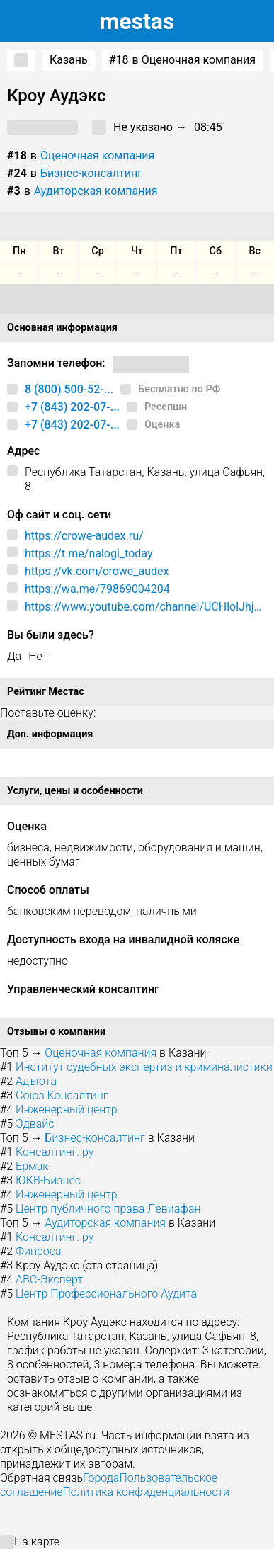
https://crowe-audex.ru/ (84, 536)
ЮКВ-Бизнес (48, 1180)
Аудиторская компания (96, 191)
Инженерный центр (67, 1109)
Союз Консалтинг (62, 1095)
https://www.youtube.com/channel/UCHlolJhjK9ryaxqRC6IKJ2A (143, 607)
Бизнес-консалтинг (91, 173)
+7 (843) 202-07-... (72, 407)
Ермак (32, 1166)
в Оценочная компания (182, 60)
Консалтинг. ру (54, 1152)
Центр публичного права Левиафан (108, 1208)
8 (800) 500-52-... (69, 389)
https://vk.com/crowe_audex (97, 571)
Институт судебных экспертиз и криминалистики (144, 1067)
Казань (69, 60)
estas (137, 21)
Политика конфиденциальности (145, 1492)
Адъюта (36, 1081)
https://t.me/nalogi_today (88, 553)
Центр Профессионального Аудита (106, 1293)
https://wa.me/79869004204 (97, 589)
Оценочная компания (97, 155)
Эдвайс (35, 1123)
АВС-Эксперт (49, 1279)
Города (101, 1478)
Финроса (39, 1251)
